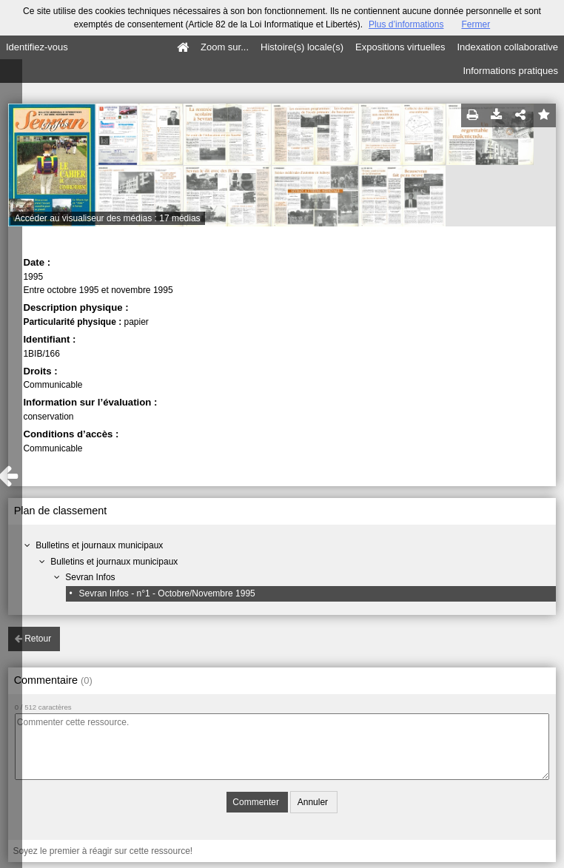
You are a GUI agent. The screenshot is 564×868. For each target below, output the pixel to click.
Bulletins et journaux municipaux (99, 545)
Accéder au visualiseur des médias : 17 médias (108, 218)
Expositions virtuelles (400, 47)
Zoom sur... (225, 47)
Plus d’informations (406, 24)
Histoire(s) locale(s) (302, 47)
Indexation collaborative (507, 47)
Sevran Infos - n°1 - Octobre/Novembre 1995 (166, 593)
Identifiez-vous (37, 47)
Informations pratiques (510, 70)
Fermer (475, 24)
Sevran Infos (90, 577)
